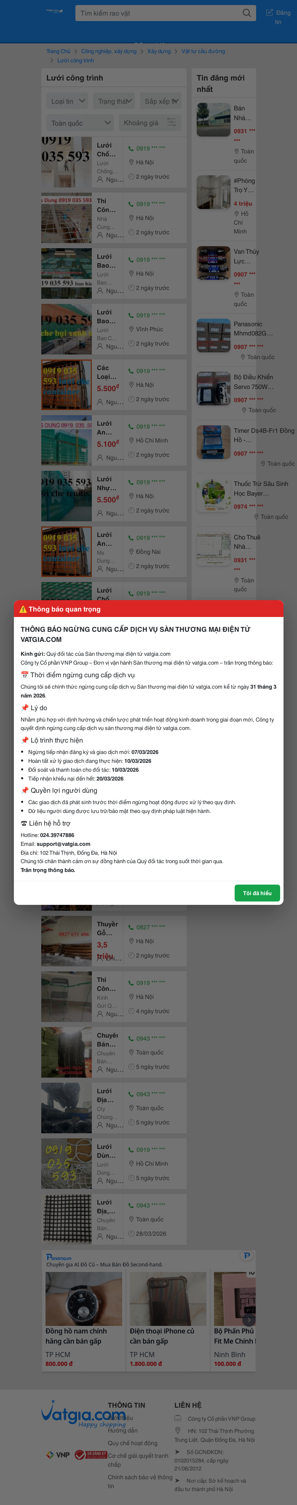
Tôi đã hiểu (257, 892)
